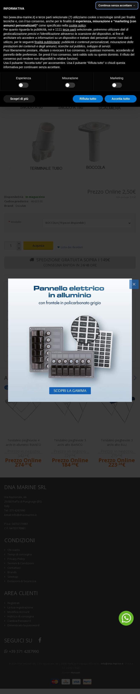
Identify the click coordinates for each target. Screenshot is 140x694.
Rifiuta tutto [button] (88, 98)
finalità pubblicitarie (47, 42)
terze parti (69, 29)
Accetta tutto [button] (120, 98)
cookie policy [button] (77, 25)
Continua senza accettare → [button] (117, 5)
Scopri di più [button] (19, 98)
